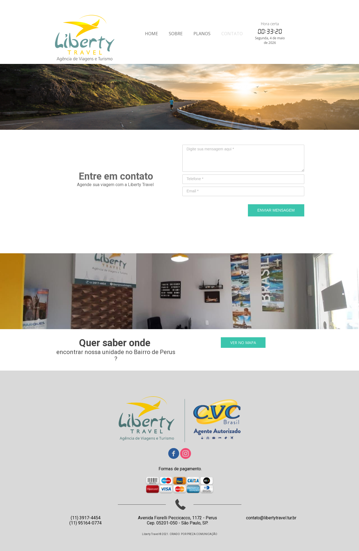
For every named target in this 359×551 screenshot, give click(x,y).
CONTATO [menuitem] (232, 34)
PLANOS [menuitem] (202, 34)
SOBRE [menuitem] (176, 34)
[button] (243, 342)
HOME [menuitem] (151, 34)
